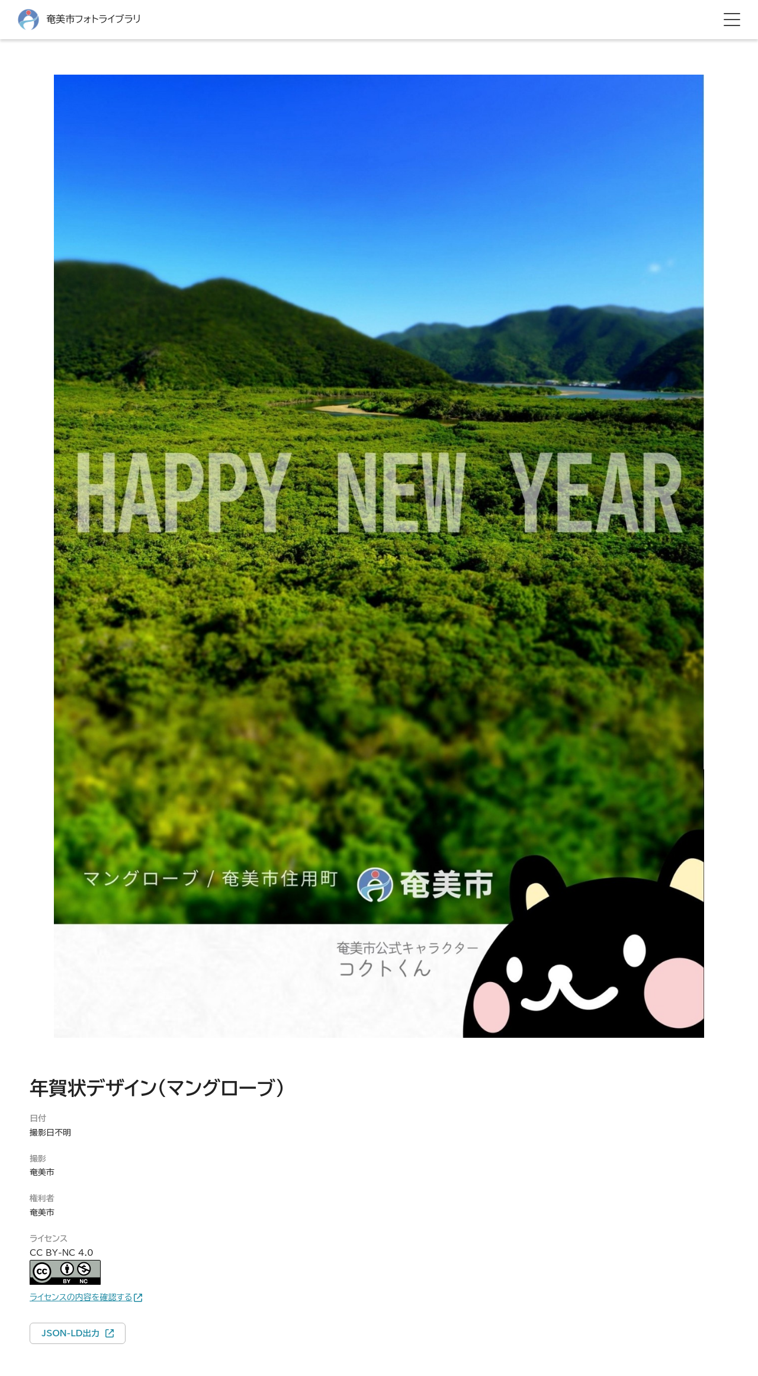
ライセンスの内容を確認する (81, 1297)
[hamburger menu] (732, 19)
